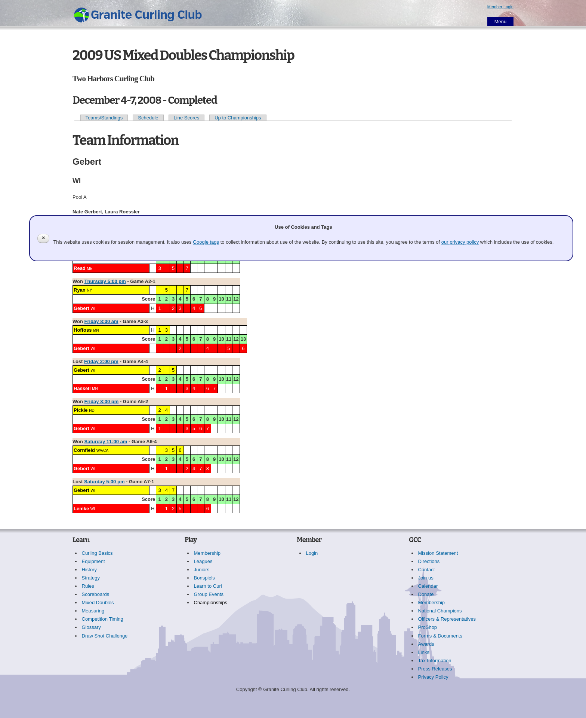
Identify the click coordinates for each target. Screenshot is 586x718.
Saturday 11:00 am (105, 441)
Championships (211, 602)
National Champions (440, 611)
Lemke (81, 508)
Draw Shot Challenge (105, 636)
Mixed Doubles (98, 602)
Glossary (91, 627)
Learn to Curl (208, 586)
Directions (429, 561)
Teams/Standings (104, 118)
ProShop (427, 627)
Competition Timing (102, 619)
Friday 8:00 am (101, 321)
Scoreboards (96, 594)
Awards (426, 644)
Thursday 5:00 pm (105, 281)
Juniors (202, 569)
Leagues (203, 561)
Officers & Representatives (447, 619)
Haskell (82, 388)
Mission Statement (438, 553)
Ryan (80, 290)
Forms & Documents (440, 636)
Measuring (93, 611)
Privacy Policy (433, 677)
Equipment (93, 561)
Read (80, 268)
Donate (426, 594)
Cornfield (84, 450)
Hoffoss (83, 330)
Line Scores (187, 118)
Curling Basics (97, 553)
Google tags (206, 242)
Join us (426, 578)
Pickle (81, 410)
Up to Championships (238, 118)
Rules (88, 586)
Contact (426, 569)
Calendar (428, 586)
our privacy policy (460, 242)
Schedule (148, 118)
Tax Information (434, 660)
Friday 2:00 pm (101, 361)
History (89, 569)
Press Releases (435, 669)
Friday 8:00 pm (101, 401)
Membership (207, 553)
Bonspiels (204, 578)
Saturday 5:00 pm (104, 481)
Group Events (209, 594)
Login (312, 553)
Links (423, 652)
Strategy (91, 578)
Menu (500, 21)
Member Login (500, 6)
